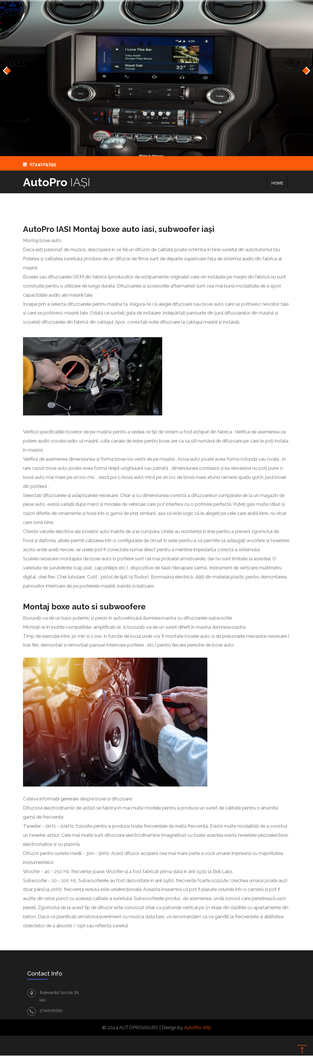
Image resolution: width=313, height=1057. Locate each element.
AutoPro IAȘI (197, 1028)
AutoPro (59, 182)
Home (277, 183)
